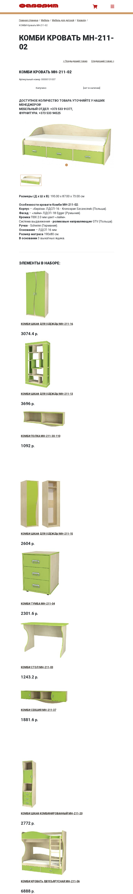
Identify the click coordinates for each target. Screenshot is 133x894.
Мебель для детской (63, 20)
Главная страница (28, 20)
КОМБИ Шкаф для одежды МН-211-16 (47, 323)
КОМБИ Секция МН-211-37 (38, 693)
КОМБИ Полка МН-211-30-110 (40, 430)
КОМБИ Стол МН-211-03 (37, 653)
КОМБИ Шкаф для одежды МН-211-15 (47, 525)
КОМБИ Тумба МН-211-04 (38, 592)
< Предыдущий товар (75, 61)
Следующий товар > (102, 61)
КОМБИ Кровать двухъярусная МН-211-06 (50, 858)
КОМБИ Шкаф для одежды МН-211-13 (47, 391)
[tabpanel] (66, 144)
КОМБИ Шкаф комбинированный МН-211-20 (51, 793)
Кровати (81, 20)
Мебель (45, 20)
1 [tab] (66, 165)
